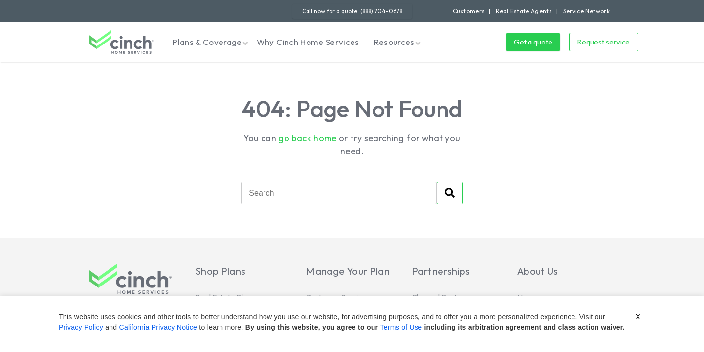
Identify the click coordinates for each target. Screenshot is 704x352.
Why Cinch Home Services (308, 42)
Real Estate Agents (524, 11)
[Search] (339, 193)
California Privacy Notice (158, 327)
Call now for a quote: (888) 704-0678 (352, 11)
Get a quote (533, 41)
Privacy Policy (81, 327)
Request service (603, 41)
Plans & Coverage (207, 42)
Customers (468, 11)
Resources (394, 42)
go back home (307, 138)
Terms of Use (401, 327)
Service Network (586, 11)
